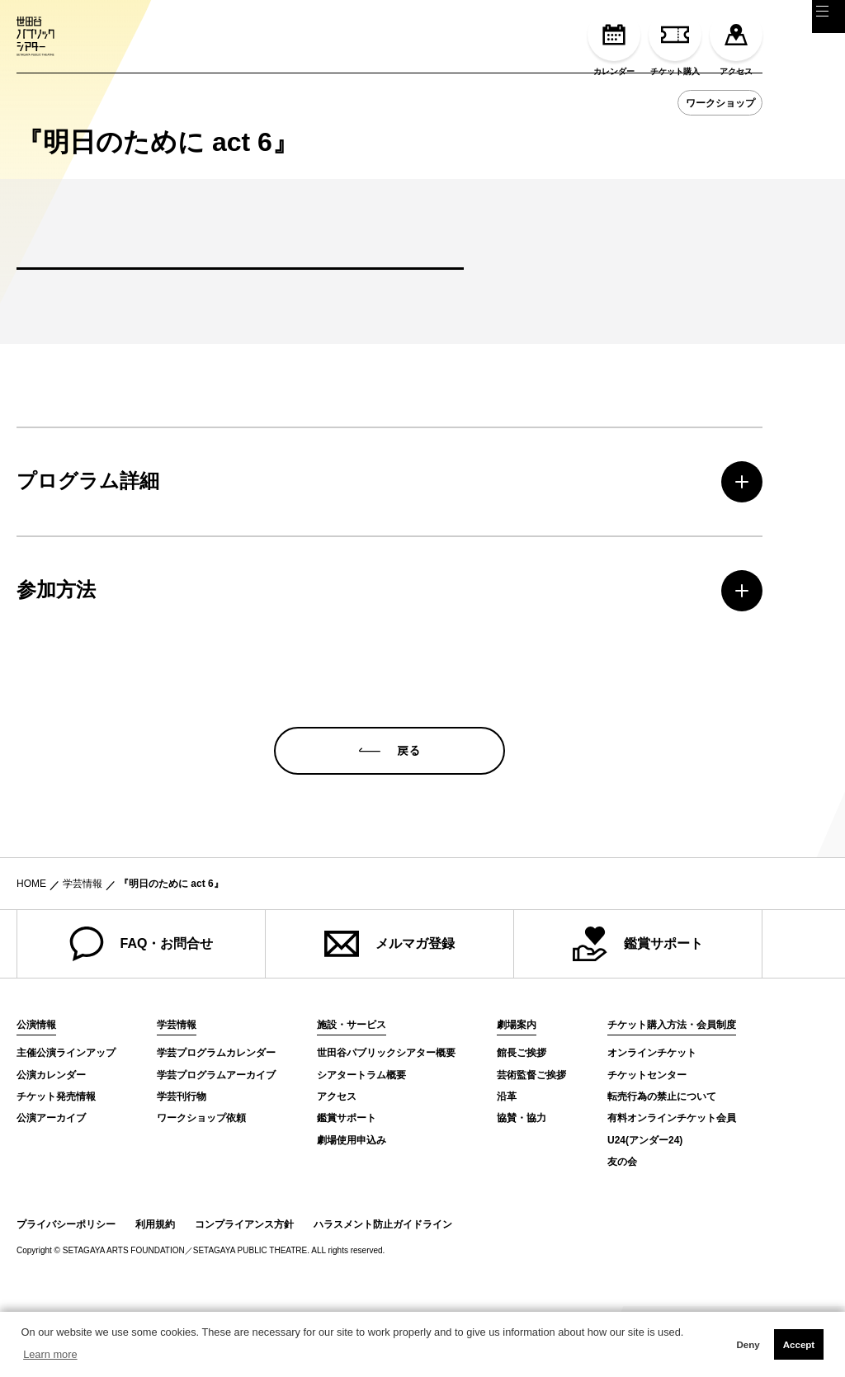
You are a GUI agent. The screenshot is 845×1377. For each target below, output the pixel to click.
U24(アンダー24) (644, 1212)
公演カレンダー (51, 1146)
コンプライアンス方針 (244, 1295)
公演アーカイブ (51, 1189)
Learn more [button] (50, 1354)
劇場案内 (516, 1097)
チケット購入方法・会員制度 (671, 1097)
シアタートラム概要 (361, 1146)
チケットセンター (647, 1146)
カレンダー (614, 42)
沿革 (507, 1168)
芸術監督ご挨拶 (531, 1146)
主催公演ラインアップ (66, 1124)
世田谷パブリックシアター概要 (386, 1124)
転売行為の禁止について (661, 1168)
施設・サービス (351, 1097)
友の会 (622, 1233)
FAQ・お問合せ (141, 1015)
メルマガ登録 (389, 1015)
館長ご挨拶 (521, 1124)
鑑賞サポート (638, 1015)
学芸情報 (82, 955)
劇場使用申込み (351, 1212)
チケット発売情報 (56, 1168)
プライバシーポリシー (66, 1295)
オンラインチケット (651, 1124)
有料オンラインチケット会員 (671, 1189)
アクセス (736, 42)
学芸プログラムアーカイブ (216, 1146)
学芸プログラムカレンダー (216, 1124)
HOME (31, 955)
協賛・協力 (521, 1189)
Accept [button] (798, 1345)
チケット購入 (675, 42)
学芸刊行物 (181, 1168)
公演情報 (36, 1097)
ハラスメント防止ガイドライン (383, 1295)
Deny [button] (747, 1345)
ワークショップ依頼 (201, 1189)
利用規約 (155, 1295)
